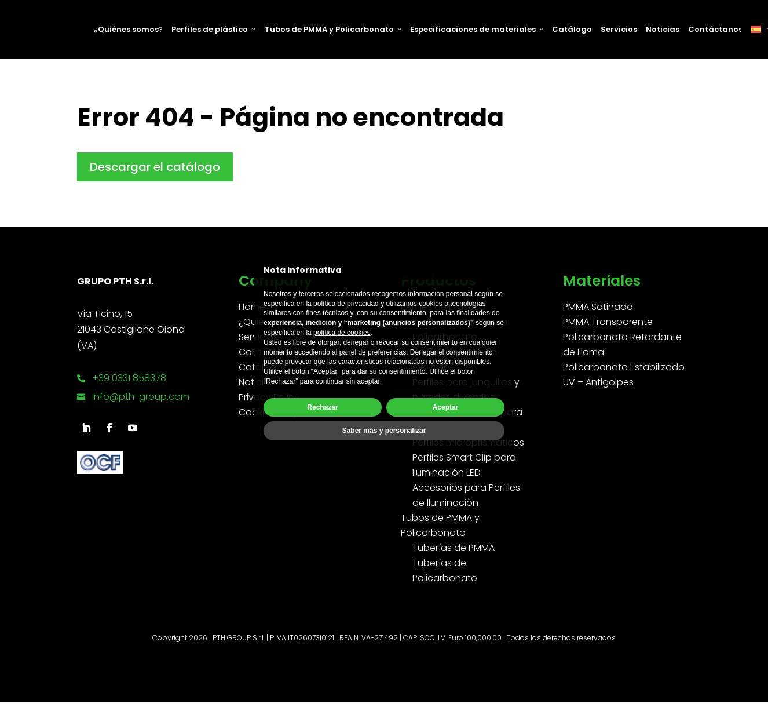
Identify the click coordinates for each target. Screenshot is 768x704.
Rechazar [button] (322, 407)
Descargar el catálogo (155, 167)
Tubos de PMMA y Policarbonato (333, 29)
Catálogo (571, 29)
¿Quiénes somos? (127, 29)
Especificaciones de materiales (476, 29)
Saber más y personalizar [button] (384, 430)
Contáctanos (714, 29)
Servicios (619, 29)
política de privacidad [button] (346, 304)
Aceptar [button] (446, 407)
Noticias (662, 29)
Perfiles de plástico (213, 29)
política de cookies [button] (342, 333)
